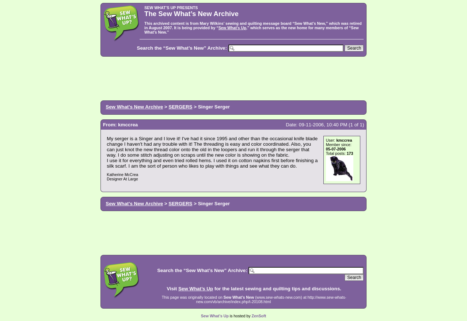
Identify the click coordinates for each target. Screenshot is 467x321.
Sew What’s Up (232, 28)
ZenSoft (259, 316)
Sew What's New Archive (134, 107)
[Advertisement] (233, 77)
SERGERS (180, 107)
